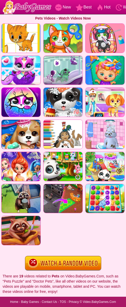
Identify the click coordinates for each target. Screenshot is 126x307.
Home (14, 302)
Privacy (74, 302)
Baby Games (30, 302)
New (63, 7)
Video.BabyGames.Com (99, 302)
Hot (103, 7)
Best (84, 7)
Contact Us (49, 302)
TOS (63, 302)
